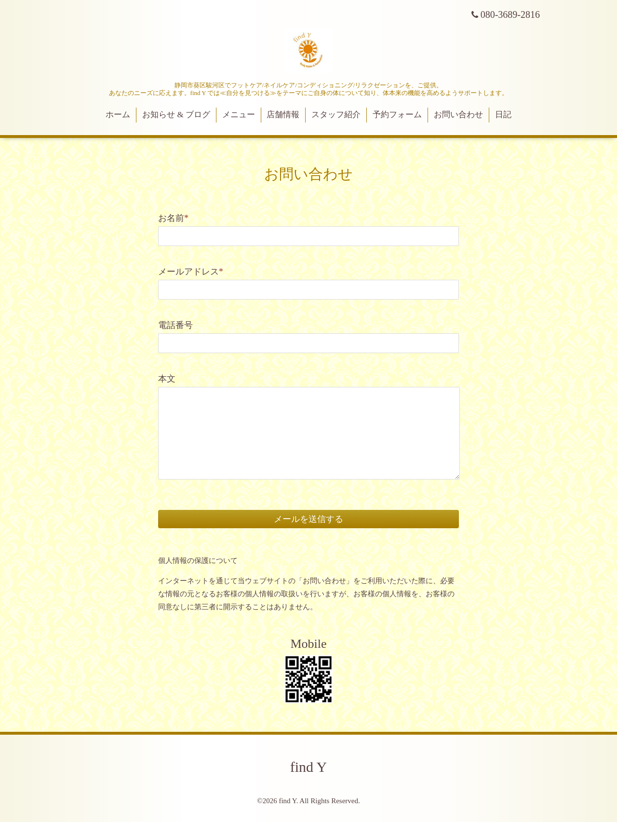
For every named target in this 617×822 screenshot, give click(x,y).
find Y (308, 767)
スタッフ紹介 (336, 114)
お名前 (173, 218)
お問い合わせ (458, 114)
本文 (166, 379)
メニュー (238, 114)
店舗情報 (283, 114)
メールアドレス (190, 271)
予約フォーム (397, 114)
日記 (503, 114)
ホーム (118, 114)
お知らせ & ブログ (176, 114)
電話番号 (175, 325)
